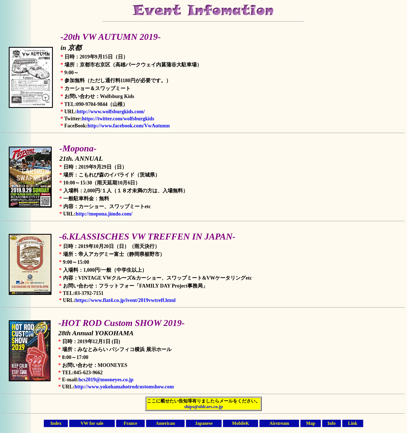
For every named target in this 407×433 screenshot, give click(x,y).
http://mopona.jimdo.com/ (104, 214)
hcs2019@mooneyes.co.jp (106, 379)
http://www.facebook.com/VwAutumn (128, 126)
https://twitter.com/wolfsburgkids (118, 118)
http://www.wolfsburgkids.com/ (111, 111)
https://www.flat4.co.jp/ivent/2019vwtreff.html (125, 300)
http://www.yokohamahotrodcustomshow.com (124, 387)
